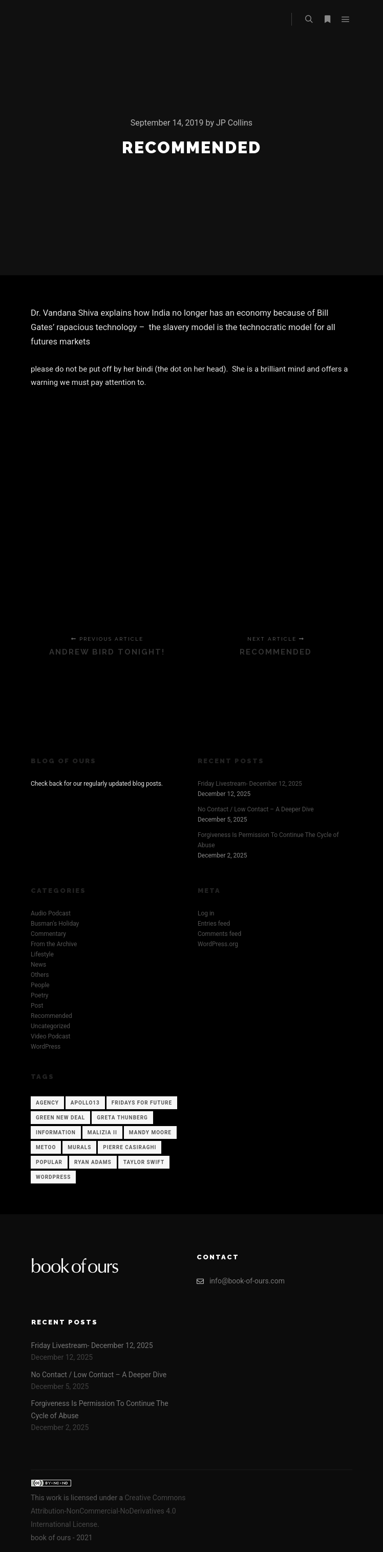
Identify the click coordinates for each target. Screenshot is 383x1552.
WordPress (45, 1046)
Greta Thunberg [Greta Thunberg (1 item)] (122, 1117)
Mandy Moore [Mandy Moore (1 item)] (150, 1132)
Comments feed (219, 933)
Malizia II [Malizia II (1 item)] (102, 1132)
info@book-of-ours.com (241, 1281)
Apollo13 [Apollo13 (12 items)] (85, 1103)
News (38, 964)
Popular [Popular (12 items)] (49, 1162)
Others (40, 974)
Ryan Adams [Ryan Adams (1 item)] (93, 1162)
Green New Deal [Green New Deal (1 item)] (60, 1117)
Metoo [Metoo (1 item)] (46, 1147)
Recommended (51, 1015)
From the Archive (54, 944)
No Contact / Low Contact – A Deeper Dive (256, 809)
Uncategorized (50, 1026)
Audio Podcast (51, 913)
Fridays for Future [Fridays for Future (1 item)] (142, 1103)
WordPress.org (218, 944)
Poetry (39, 995)
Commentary (48, 933)
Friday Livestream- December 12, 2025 (250, 783)
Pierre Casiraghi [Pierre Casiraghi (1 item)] (129, 1147)
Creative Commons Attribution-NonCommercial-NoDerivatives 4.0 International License (108, 1511)
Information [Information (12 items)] (56, 1132)
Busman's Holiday (55, 923)
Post (37, 1005)
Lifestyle (42, 954)
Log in (206, 913)
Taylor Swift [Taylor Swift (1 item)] (143, 1162)
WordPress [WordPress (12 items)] (53, 1177)
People (40, 985)
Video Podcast (51, 1036)
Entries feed (214, 923)
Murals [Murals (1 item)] (79, 1147)
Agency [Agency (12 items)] (47, 1103)
